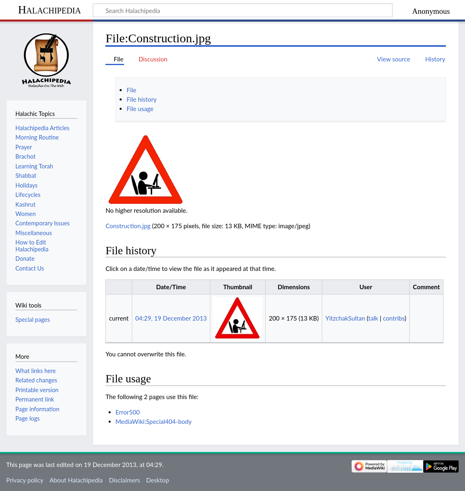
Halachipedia (49, 9)
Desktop (157, 480)
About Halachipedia (76, 480)
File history (142, 99)
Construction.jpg (127, 225)
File (131, 90)
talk (373, 318)
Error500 (128, 412)
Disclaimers (124, 480)
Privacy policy (24, 480)
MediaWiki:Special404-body (154, 421)
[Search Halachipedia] (242, 10)
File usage (140, 108)
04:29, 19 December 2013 (171, 318)
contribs (393, 318)
